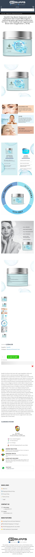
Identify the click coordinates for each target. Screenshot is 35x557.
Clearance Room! (7, 422)
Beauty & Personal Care (17, 13)
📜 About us (4, 488)
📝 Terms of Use (5, 496)
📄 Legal (3, 499)
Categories (8, 13)
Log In (17, 7)
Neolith (8, 347)
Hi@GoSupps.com (7, 513)
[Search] (17, 9)
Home (2, 13)
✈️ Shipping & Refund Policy (8, 491)
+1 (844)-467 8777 (10, 468)
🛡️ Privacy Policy (5, 494)
